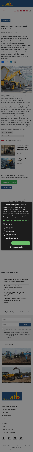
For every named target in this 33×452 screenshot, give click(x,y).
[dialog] (16, 226)
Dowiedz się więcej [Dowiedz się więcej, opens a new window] (12, 218)
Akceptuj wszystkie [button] (20, 243)
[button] (16, 220)
